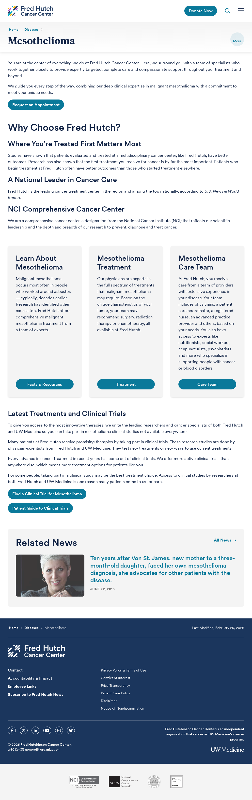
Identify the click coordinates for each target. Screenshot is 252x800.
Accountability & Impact (30, 678)
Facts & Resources (44, 384)
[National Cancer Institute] (84, 782)
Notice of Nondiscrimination (122, 708)
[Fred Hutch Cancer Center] (36, 651)
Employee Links (22, 686)
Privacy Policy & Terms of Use (123, 670)
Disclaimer (109, 701)
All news (225, 540)
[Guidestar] (176, 781)
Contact (15, 670)
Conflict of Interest (115, 678)
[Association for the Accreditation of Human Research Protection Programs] (154, 781)
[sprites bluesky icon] (71, 730)
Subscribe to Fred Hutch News (35, 694)
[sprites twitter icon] (24, 730)
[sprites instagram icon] (59, 730)
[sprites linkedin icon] (35, 730)
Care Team (207, 384)
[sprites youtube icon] (47, 730)
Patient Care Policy (115, 693)
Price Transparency (115, 685)
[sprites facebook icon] (12, 730)
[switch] (237, 39)
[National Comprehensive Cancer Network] (123, 782)
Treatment (126, 384)
